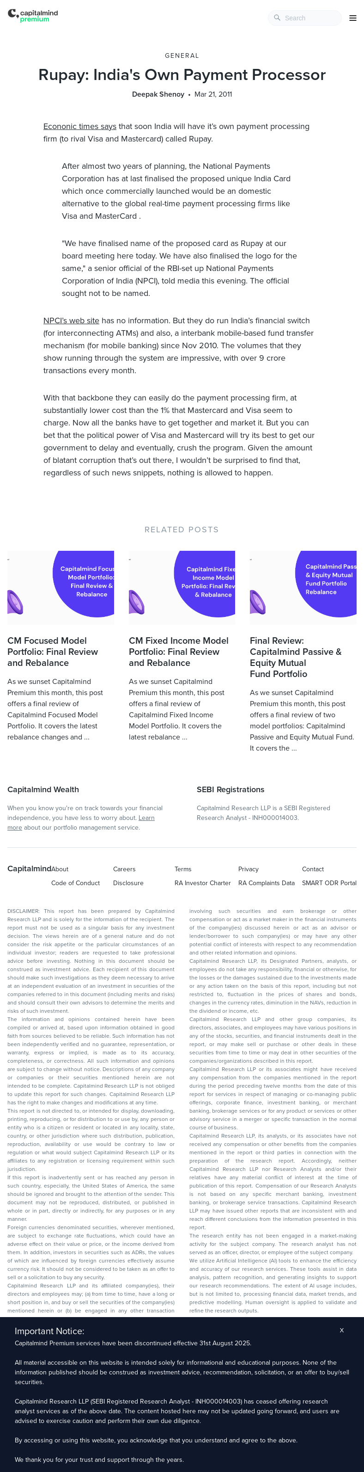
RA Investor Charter (203, 883)
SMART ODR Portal (329, 883)
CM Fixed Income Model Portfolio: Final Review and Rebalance (179, 652)
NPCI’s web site (71, 320)
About (59, 869)
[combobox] (305, 18)
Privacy (248, 869)
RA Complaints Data (266, 883)
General (182, 56)
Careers (124, 869)
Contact (313, 869)
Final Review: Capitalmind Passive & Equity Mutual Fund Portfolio (296, 657)
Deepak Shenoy (158, 94)
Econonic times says (79, 126)
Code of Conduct (75, 883)
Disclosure (128, 883)
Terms (183, 869)
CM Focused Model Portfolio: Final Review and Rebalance (52, 652)
